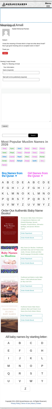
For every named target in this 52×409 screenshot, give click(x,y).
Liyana (12, 157)
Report (5, 53)
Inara (42, 152)
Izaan (4, 152)
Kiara (34, 152)
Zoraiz (4, 161)
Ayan (12, 148)
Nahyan (19, 161)
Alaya (12, 152)
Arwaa (34, 157)
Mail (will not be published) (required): (15, 77)
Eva (42, 161)
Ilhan (27, 157)
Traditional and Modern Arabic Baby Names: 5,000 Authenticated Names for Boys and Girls (32, 279)
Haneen (27, 152)
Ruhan (42, 157)
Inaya (19, 152)
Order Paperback (26, 233)
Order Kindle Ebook (27, 237)
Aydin (35, 161)
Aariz (19, 148)
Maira (27, 148)
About (33, 403)
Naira (34, 148)
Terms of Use (25, 403)
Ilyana (4, 165)
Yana (4, 148)
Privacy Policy (15, 403)
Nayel (19, 157)
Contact (38, 403)
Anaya (27, 161)
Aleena (42, 148)
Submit (4, 126)
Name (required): (8, 70)
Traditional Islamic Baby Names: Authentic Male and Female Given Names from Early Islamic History (31, 309)
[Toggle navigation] (48, 6)
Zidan (4, 157)
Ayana (12, 161)
